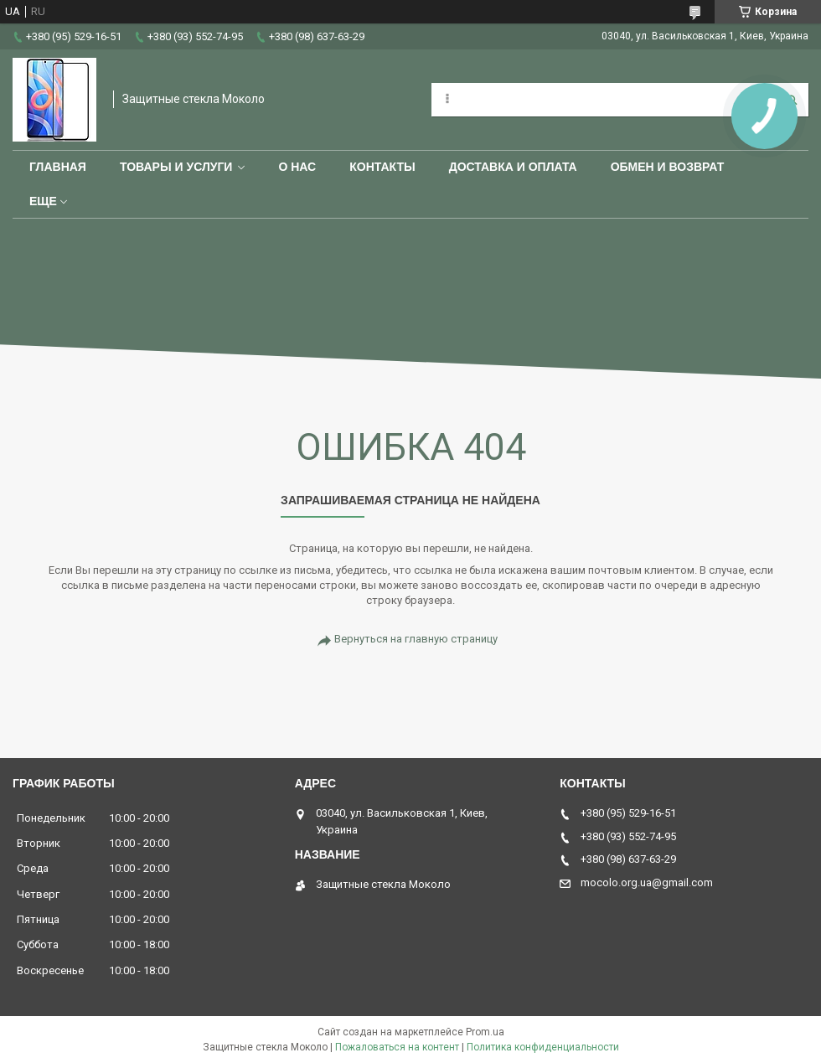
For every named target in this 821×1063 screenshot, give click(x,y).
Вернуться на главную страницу (416, 638)
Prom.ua (485, 1032)
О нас (297, 166)
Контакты (382, 166)
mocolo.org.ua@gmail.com (647, 882)
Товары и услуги (176, 166)
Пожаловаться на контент (397, 1047)
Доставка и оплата (513, 166)
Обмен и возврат (668, 166)
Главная (57, 166)
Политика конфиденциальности (543, 1047)
